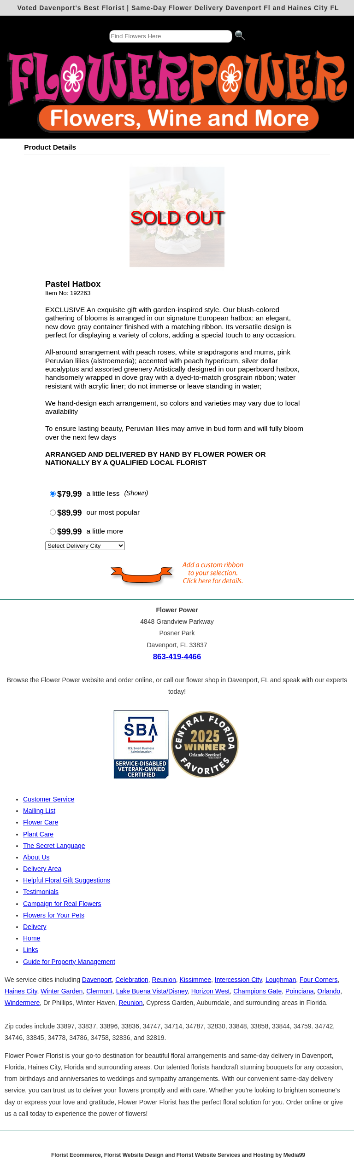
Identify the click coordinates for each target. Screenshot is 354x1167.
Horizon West (210, 991)
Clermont (99, 991)
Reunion (164, 979)
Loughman (281, 979)
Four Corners (318, 979)
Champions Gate (257, 991)
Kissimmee (195, 979)
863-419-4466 (177, 656)
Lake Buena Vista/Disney (152, 991)
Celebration (131, 979)
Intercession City (238, 979)
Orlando (328, 991)
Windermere (22, 1002)
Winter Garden (62, 991)
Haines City (21, 991)
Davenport (97, 979)
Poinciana (299, 991)
